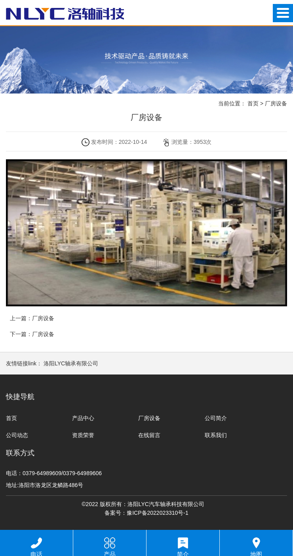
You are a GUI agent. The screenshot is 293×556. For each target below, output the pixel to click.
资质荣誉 (83, 435)
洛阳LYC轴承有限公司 (71, 363)
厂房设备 (276, 103)
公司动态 (17, 435)
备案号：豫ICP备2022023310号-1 (146, 513)
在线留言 (149, 435)
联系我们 (216, 435)
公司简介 (216, 418)
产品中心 (83, 418)
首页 (253, 103)
